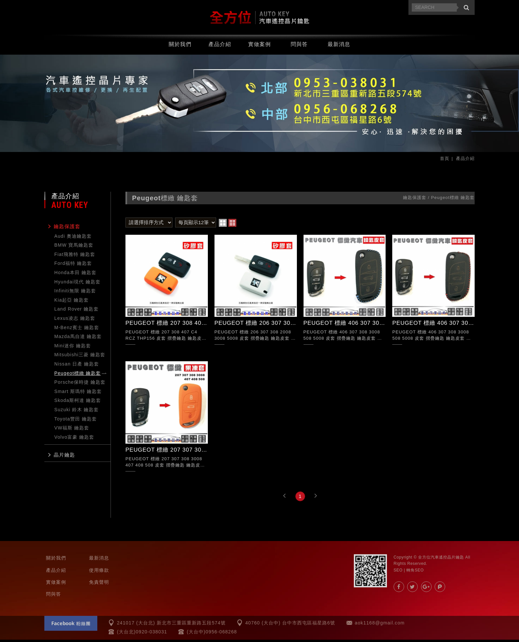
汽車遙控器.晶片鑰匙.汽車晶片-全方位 (259, 18)
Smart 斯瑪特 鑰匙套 (78, 393)
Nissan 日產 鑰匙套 (76, 366)
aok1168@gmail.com (380, 625)
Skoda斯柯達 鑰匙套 (77, 402)
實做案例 (259, 46)
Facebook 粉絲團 (70, 625)
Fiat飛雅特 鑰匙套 (74, 256)
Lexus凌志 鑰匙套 (74, 320)
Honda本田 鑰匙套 (75, 274)
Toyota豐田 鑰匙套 (75, 420)
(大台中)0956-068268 (212, 634)
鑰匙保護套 (67, 228)
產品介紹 (220, 46)
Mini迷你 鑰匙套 (72, 348)
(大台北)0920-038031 (142, 634)
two (223, 225)
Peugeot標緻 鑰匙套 (77, 375)
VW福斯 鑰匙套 (71, 430)
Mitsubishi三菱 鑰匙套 (79, 357)
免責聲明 (99, 584)
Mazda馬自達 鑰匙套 (78, 338)
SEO (398, 572)
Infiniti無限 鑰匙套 (75, 293)
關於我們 (180, 46)
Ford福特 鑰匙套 (73, 265)
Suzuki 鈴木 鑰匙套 (76, 412)
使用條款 (99, 572)
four (232, 225)
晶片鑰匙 (64, 457)
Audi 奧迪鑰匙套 (73, 238)
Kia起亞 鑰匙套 (71, 302)
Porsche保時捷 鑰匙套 (80, 384)
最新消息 (339, 46)
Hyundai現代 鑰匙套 (77, 284)
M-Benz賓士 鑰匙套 (76, 329)
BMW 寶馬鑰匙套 (73, 247)
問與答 (299, 46)
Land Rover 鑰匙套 (76, 311)
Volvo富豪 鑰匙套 (74, 439)
